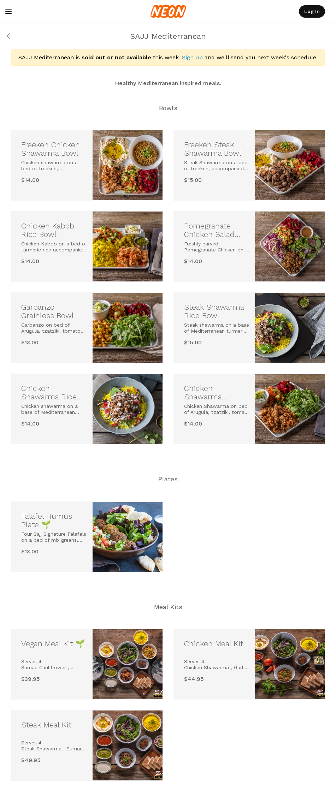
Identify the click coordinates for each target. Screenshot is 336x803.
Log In (312, 11)
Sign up (192, 57)
